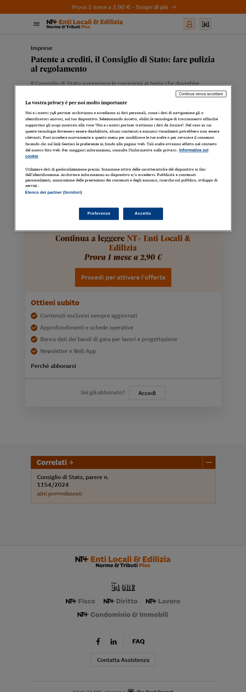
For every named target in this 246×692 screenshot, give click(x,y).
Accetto (143, 213)
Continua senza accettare (201, 94)
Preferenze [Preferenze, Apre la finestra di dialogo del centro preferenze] (99, 213)
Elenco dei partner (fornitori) (53, 192)
